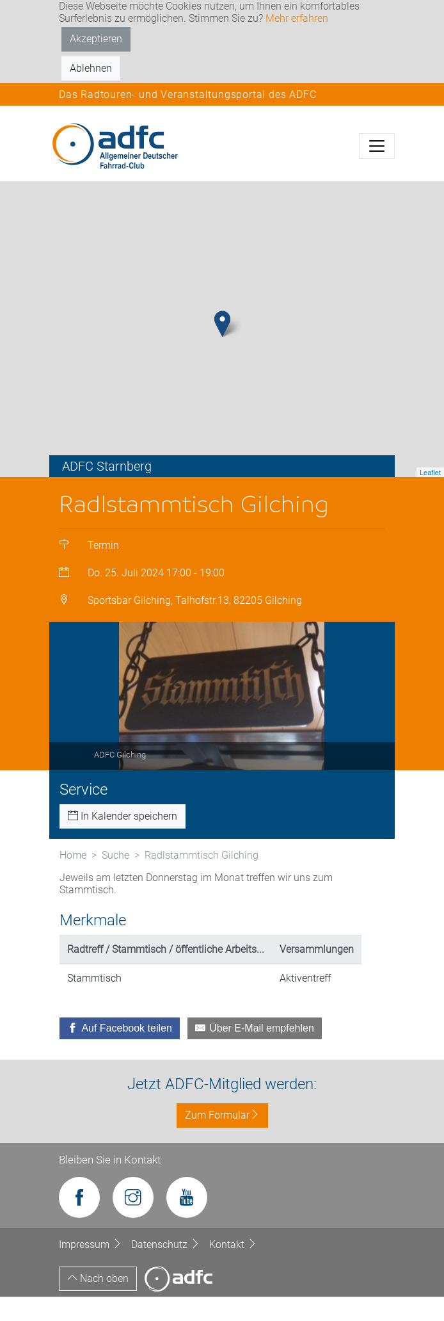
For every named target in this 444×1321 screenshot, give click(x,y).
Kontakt (233, 1269)
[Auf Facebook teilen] (119, 1053)
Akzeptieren (96, 39)
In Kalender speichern (122, 840)
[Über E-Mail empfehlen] (254, 1053)
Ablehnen (91, 68)
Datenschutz (167, 1269)
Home (72, 879)
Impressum (92, 1269)
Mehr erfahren (297, 18)
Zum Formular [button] (222, 1140)
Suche (115, 879)
